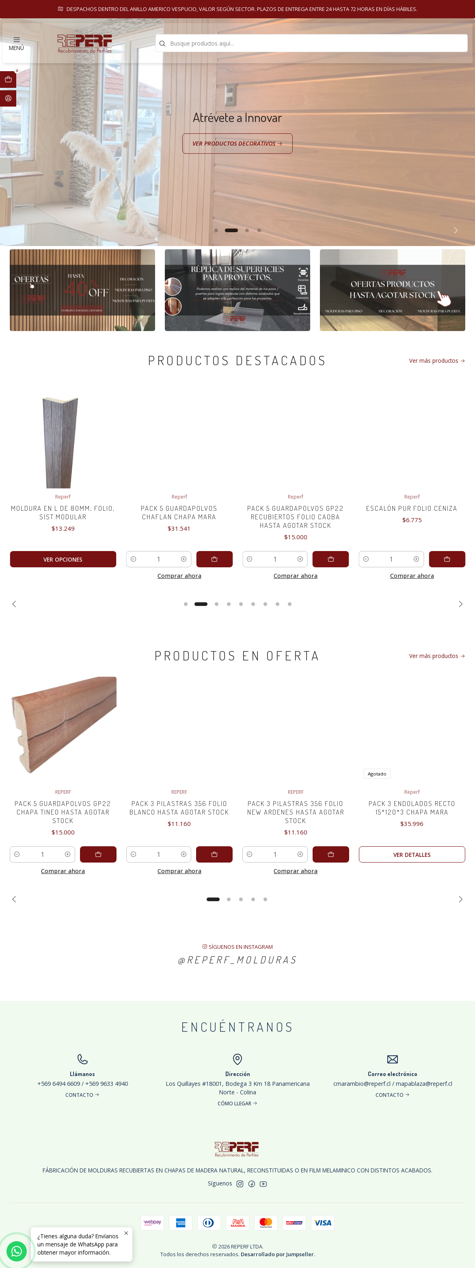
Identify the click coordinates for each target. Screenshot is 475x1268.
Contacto (347, 9)
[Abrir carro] (8, 79)
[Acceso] (8, 98)
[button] (216, 230)
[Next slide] (454, 230)
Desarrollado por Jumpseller (277, 1254)
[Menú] (16, 43)
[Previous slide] (21, 230)
